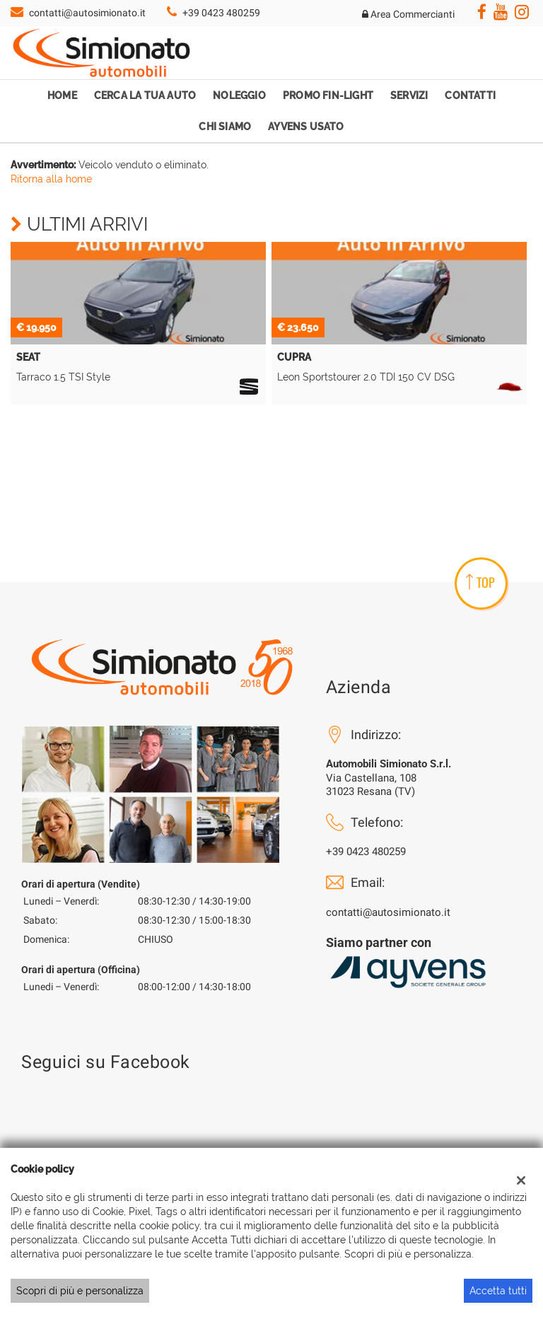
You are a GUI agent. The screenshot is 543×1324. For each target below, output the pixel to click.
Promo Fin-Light (328, 95)
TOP (480, 582)
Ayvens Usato (306, 126)
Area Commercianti (408, 14)
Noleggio (239, 95)
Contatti (470, 95)
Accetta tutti (498, 1290)
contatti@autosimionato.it (87, 12)
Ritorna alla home (51, 179)
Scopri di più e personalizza (80, 1290)
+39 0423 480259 (221, 12)
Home (62, 95)
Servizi (409, 95)
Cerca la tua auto (145, 95)
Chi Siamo (225, 126)
